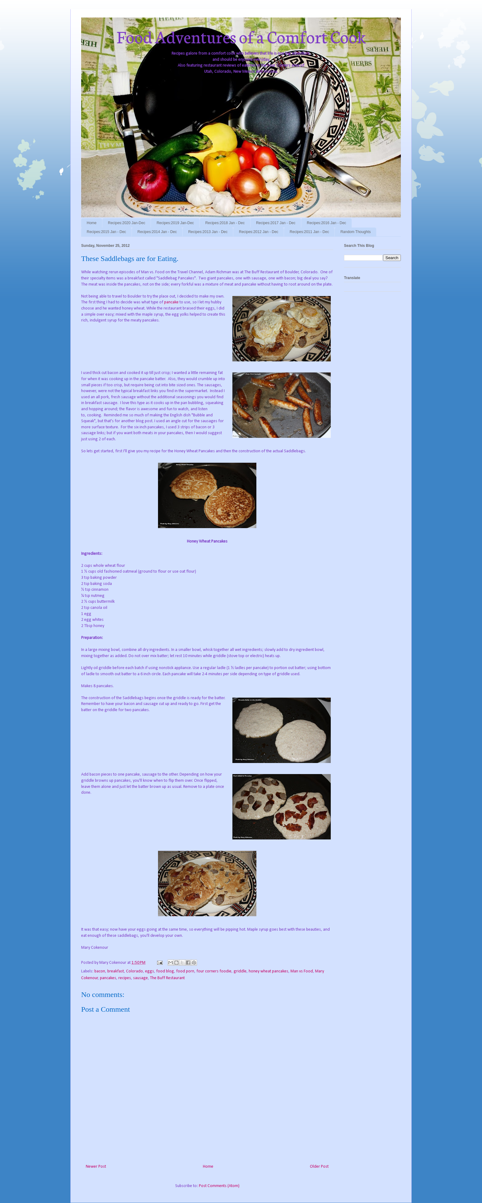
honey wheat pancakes (268, 971)
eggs (149, 971)
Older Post (319, 1166)
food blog (165, 971)
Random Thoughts (355, 232)
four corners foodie (213, 971)
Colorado (134, 971)
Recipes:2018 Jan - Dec (225, 223)
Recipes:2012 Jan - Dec (258, 232)
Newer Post (96, 1166)
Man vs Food (301, 971)
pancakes (108, 978)
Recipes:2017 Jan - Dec (275, 223)
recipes (124, 978)
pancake (171, 302)
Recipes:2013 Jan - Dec (207, 232)
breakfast (115, 971)
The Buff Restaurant (167, 978)
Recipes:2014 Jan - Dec (157, 232)
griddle (240, 971)
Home (92, 223)
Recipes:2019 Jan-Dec (175, 223)
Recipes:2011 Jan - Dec (309, 232)
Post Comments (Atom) (219, 1186)
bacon (99, 971)
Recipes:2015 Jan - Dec (106, 232)
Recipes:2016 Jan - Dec (326, 223)
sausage (140, 978)
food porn (185, 971)
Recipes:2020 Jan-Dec (126, 223)
